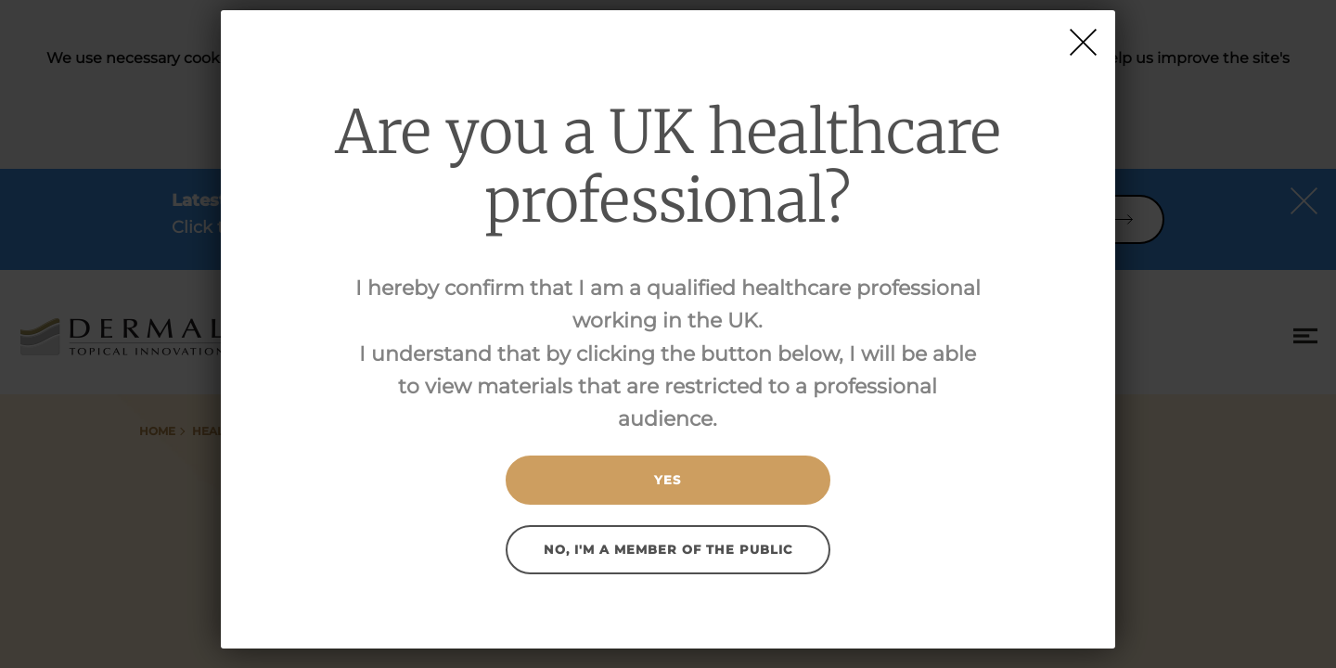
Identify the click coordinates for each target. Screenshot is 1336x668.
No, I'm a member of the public (668, 549)
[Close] (1083, 42)
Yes (667, 479)
